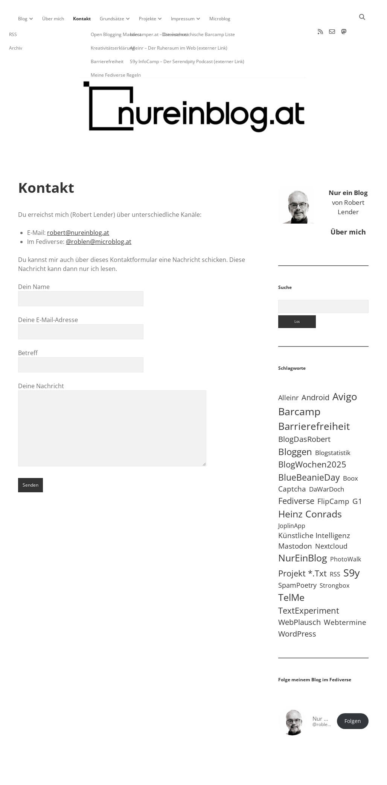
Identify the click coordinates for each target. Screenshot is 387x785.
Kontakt (82, 18)
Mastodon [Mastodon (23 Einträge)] (295, 522)
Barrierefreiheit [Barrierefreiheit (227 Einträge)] (314, 402)
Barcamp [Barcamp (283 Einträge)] (299, 387)
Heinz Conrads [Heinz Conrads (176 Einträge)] (310, 489)
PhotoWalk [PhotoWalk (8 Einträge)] (345, 535)
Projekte (147, 18)
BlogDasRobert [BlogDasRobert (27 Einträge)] (304, 415)
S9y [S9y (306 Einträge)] (351, 548)
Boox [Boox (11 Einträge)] (350, 454)
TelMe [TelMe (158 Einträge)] (291, 573)
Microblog (219, 18)
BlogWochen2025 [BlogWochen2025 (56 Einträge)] (312, 440)
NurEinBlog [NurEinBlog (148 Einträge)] (302, 534)
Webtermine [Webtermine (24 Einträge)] (345, 598)
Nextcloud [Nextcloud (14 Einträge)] (331, 521)
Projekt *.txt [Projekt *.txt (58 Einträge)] (302, 549)
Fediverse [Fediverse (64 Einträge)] (296, 476)
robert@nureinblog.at (78, 208)
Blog (22, 18)
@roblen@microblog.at (98, 217)
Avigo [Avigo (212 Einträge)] (344, 372)
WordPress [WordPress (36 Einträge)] (297, 609)
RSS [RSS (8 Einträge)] (335, 550)
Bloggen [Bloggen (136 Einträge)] (295, 427)
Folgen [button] (352, 697)
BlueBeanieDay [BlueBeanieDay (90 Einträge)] (309, 453)
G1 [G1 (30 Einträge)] (357, 477)
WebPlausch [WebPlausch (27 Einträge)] (299, 598)
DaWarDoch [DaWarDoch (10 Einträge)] (326, 465)
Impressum (183, 18)
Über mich (53, 18)
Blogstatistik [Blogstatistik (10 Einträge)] (332, 428)
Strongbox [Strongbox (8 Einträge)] (334, 561)
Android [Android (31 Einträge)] (315, 373)
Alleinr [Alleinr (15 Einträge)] (288, 373)
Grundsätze (112, 18)
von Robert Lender (348, 178)
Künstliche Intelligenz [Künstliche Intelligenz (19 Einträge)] (314, 511)
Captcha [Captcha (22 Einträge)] (292, 465)
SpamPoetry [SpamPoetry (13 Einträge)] (297, 561)
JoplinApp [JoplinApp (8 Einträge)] (291, 502)
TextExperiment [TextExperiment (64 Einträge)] (308, 586)
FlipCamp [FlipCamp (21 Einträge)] (333, 477)
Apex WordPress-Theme (170, 776)
